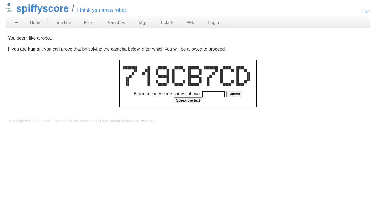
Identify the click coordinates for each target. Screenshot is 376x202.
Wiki (191, 22)
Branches (115, 22)
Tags (142, 22)
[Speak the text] (188, 100)
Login (366, 10)
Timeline (62, 22)
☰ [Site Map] (16, 22)
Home (36, 22)
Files (88, 22)
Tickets (167, 22)
